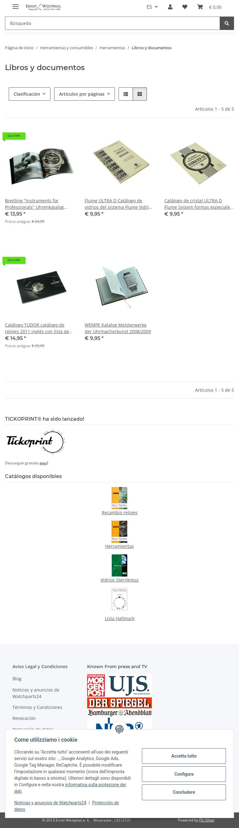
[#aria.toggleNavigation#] (15, 4)
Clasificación (27, 94)
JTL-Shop (206, 820)
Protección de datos (33, 729)
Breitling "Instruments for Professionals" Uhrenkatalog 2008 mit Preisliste (34, 204)
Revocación (24, 718)
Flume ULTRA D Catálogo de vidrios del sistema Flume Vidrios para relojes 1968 (119, 204)
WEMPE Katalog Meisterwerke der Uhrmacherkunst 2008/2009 (118, 328)
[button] (170, 7)
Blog (16, 679)
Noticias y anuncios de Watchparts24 (51, 802)
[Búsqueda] (112, 23)
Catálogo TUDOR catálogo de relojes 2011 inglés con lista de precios (37, 328)
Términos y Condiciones (37, 707)
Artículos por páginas (82, 94)
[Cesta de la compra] (209, 7)
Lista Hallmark (119, 618)
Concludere (183, 792)
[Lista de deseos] (184, 7)
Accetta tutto (183, 756)
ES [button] (149, 6)
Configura (182, 774)
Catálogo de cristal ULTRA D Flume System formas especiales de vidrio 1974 (198, 204)
